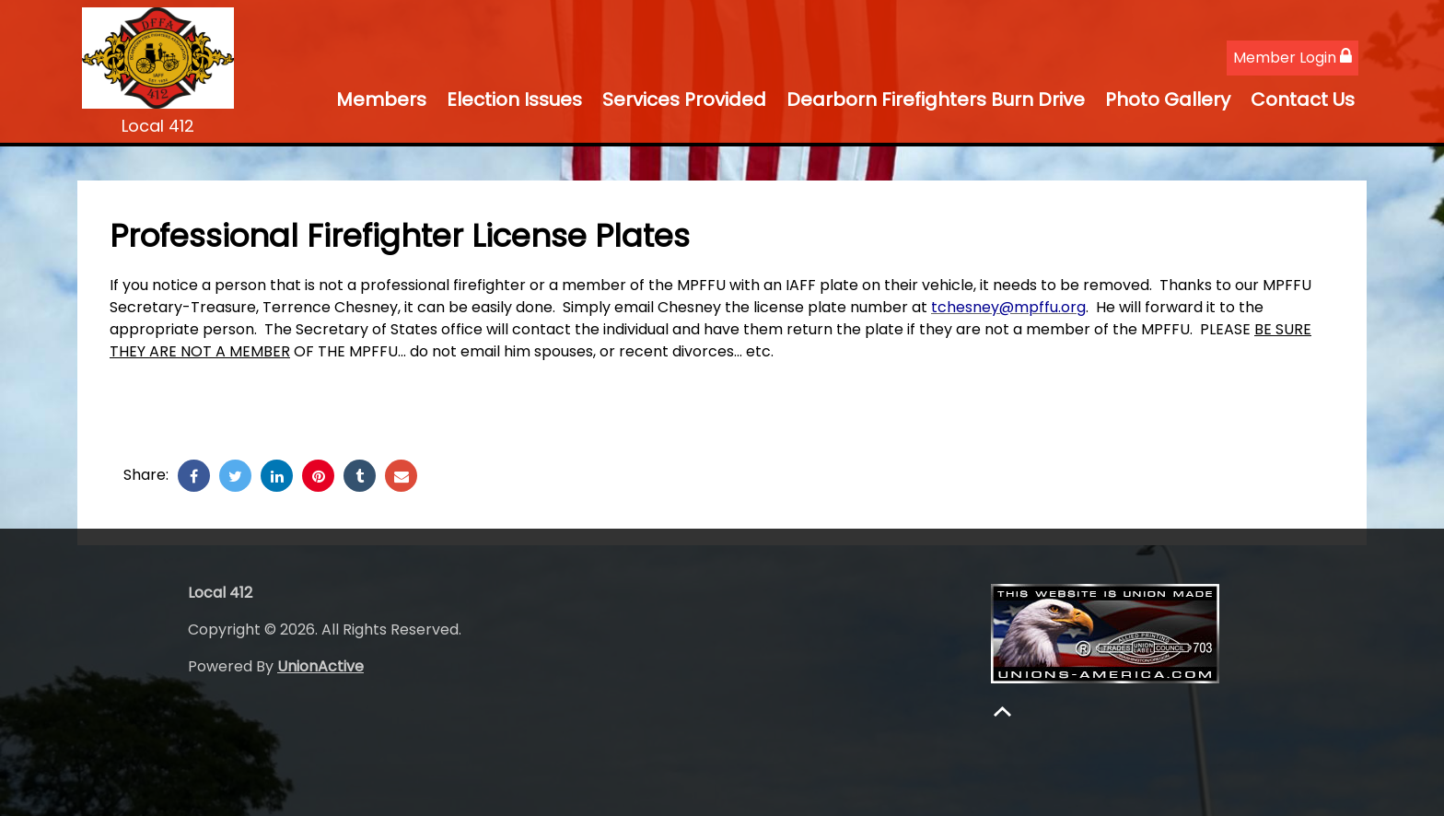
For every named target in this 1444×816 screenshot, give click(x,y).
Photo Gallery (1167, 99)
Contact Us (1303, 99)
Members (381, 99)
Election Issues (514, 99)
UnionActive (320, 666)
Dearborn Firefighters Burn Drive (935, 99)
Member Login (1292, 57)
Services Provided (684, 99)
